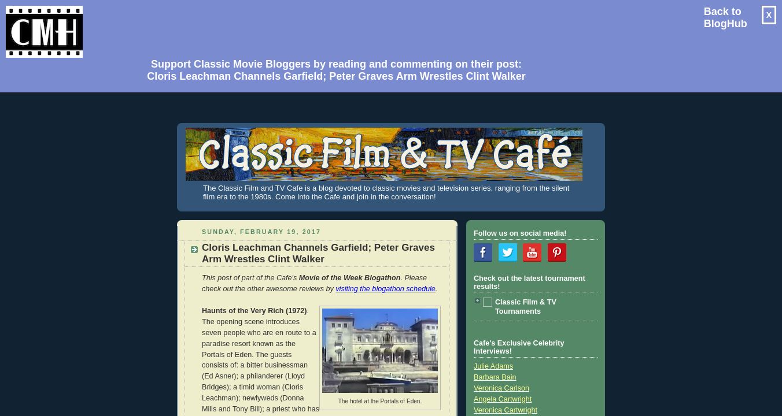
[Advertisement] (332, 27)
